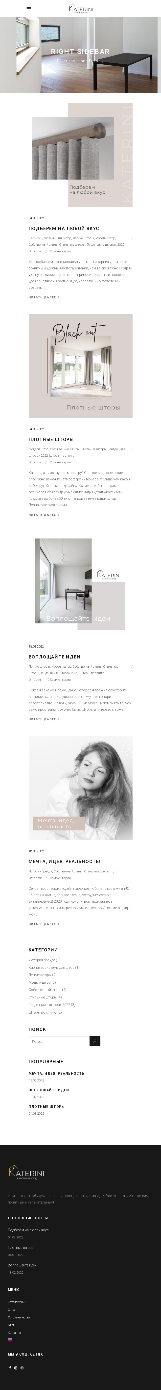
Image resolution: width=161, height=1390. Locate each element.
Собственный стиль (43, 244)
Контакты (14, 1333)
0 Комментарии (59, 251)
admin (38, 251)
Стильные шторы (72, 244)
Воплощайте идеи (55, 656)
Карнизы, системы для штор (50, 238)
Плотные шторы (51, 439)
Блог (11, 1325)
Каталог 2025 (17, 1302)
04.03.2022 (36, 218)
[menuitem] (10, 1340)
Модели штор (105, 238)
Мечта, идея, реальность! (65, 861)
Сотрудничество (19, 1317)
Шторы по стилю (61, 455)
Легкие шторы (83, 238)
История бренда (40, 871)
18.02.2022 (36, 646)
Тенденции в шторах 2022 (105, 244)
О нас (12, 1309)
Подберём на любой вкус (64, 228)
